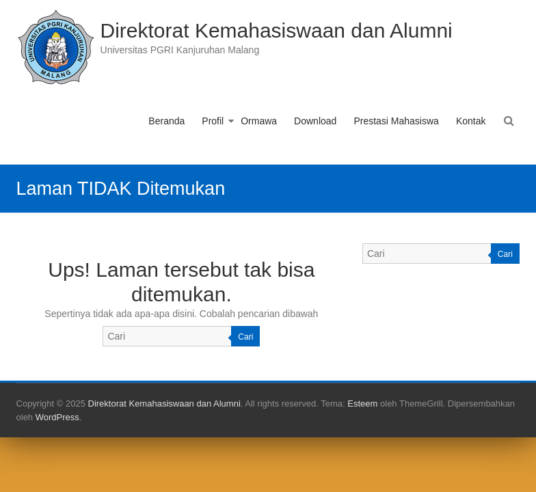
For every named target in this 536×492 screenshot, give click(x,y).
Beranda (166, 120)
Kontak (471, 120)
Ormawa (259, 120)
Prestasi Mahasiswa (396, 120)
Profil (213, 120)
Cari (245, 337)
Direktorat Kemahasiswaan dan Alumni (276, 30)
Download (315, 120)
